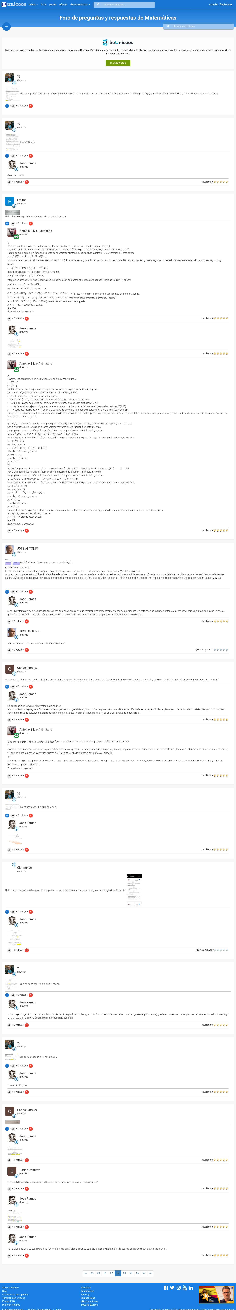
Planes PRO (8, 1301)
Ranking (85, 1294)
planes (52, 4)
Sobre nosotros (10, 1287)
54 (124, 1273)
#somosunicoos (80, 4)
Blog (4, 1291)
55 (131, 1273)
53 (118, 1273)
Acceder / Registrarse (220, 4)
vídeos (33, 4)
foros (43, 4)
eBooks (63, 4)
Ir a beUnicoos (118, 62)
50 (98, 1273)
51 (105, 1273)
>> (150, 1273)
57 (144, 1273)
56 (137, 1273)
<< (86, 1273)
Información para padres (15, 1294)
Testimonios (87, 1291)
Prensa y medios (11, 1304)
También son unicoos (13, 1298)
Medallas (86, 1287)
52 (111, 1273)
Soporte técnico (89, 1304)
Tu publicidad (88, 1298)
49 (92, 1273)
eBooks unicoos (89, 1301)
